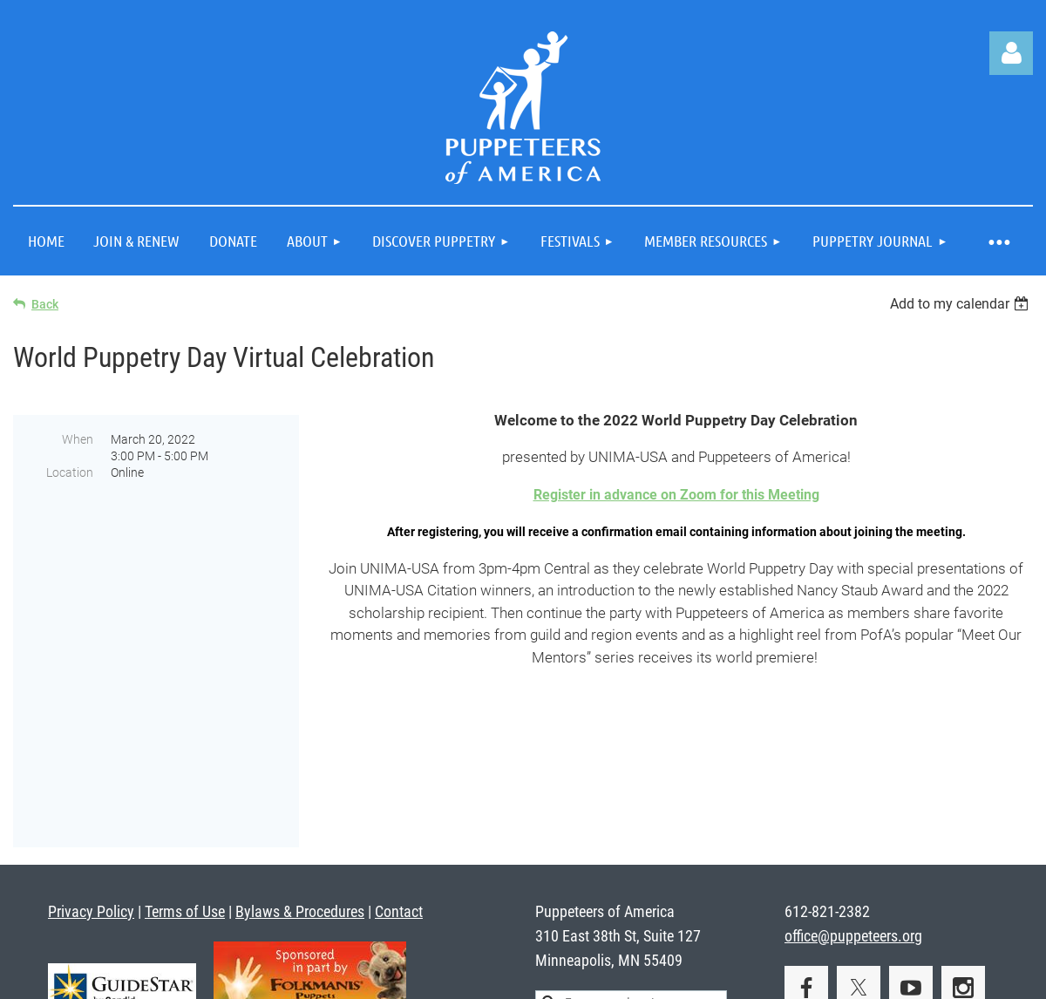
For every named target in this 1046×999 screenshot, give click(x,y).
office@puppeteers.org (853, 813)
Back (44, 304)
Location (69, 472)
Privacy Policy (91, 788)
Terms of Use (185, 788)
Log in (1011, 53)
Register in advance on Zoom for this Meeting (676, 494)
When (77, 439)
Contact (399, 788)
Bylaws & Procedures (299, 788)
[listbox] (961, 304)
